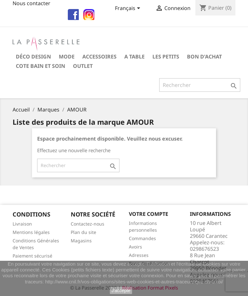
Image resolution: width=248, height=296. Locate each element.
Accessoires (99, 56)
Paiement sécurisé (32, 256)
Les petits (165, 56)
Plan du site (83, 232)
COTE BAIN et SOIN (40, 65)
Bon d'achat (204, 56)
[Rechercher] (199, 85)
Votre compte (148, 213)
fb (72, 13)
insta (87, 13)
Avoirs (135, 247)
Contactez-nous (87, 224)
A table (134, 56)
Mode (67, 56)
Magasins (81, 241)
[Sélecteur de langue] (128, 9)
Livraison (22, 224)
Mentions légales (31, 232)
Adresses (139, 255)
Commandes (142, 238)
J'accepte (120, 290)
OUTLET (83, 65)
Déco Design (33, 56)
